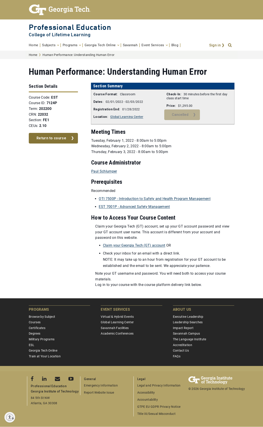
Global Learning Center (126, 117)
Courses (35, 322)
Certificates (37, 328)
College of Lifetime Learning (60, 34)
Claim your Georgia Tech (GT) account (134, 245)
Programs (39, 309)
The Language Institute (189, 339)
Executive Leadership (188, 316)
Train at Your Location (45, 356)
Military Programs (41, 339)
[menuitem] (34, 45)
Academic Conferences (117, 333)
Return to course (51, 138)
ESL (31, 345)
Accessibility (146, 392)
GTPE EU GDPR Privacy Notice (159, 406)
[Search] (230, 45)
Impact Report (183, 328)
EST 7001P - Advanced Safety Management (134, 207)
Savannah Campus (186, 333)
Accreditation (182, 345)
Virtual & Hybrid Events (117, 316)
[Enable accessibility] (9, 417)
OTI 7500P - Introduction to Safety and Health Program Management (154, 199)
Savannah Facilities (115, 328)
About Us (182, 309)
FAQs (176, 356)
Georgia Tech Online (43, 350)
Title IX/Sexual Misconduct (156, 414)
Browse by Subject (42, 316)
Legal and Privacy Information (159, 385)
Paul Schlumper (104, 171)
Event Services (115, 309)
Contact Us (181, 350)
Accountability (147, 399)
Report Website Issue (99, 392)
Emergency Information (101, 385)
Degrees (34, 333)
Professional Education (70, 27)
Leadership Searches (188, 322)
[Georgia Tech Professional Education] (131, 9)
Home (33, 55)
